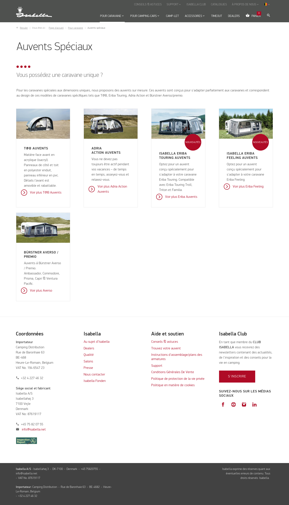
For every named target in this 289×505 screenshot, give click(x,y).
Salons (88, 361)
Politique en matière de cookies (173, 385)
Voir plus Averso (41, 290)
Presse (88, 368)
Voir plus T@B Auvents (45, 192)
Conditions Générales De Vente (172, 372)
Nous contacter (94, 374)
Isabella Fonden (95, 381)
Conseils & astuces (164, 342)
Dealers (89, 348)
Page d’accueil (56, 28)
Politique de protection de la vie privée (178, 379)
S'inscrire (237, 376)
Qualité (89, 355)
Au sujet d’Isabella (97, 342)
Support (156, 366)
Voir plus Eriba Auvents (181, 197)
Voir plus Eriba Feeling (248, 186)
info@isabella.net (34, 429)
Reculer (24, 28)
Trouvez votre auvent (166, 348)
